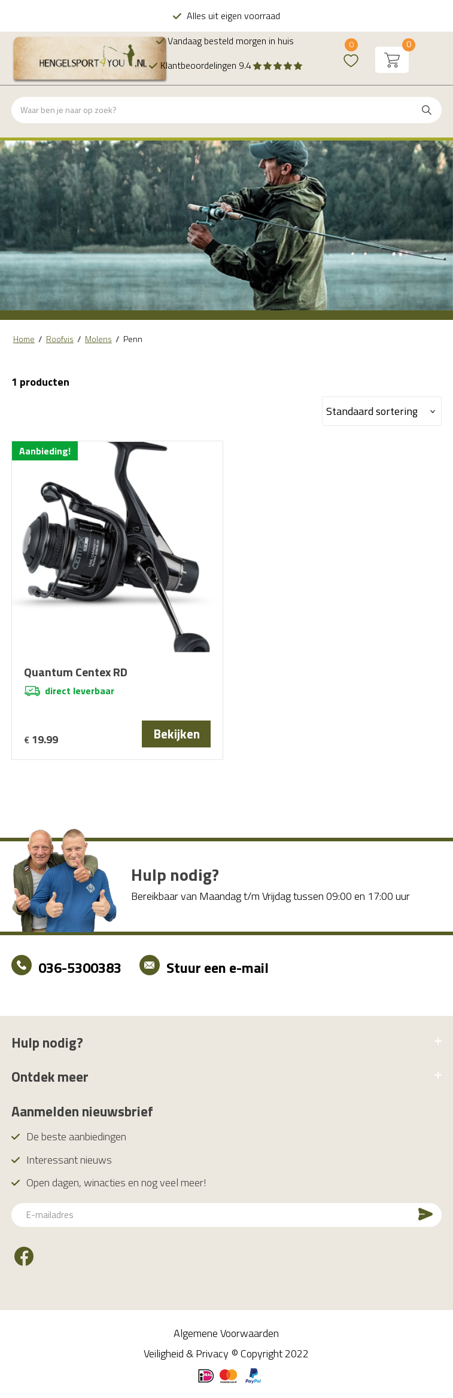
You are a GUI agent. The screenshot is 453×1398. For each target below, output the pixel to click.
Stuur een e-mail (217, 967)
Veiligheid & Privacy (186, 1353)
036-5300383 (79, 967)
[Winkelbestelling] (382, 411)
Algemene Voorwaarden (226, 1333)
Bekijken (176, 733)
